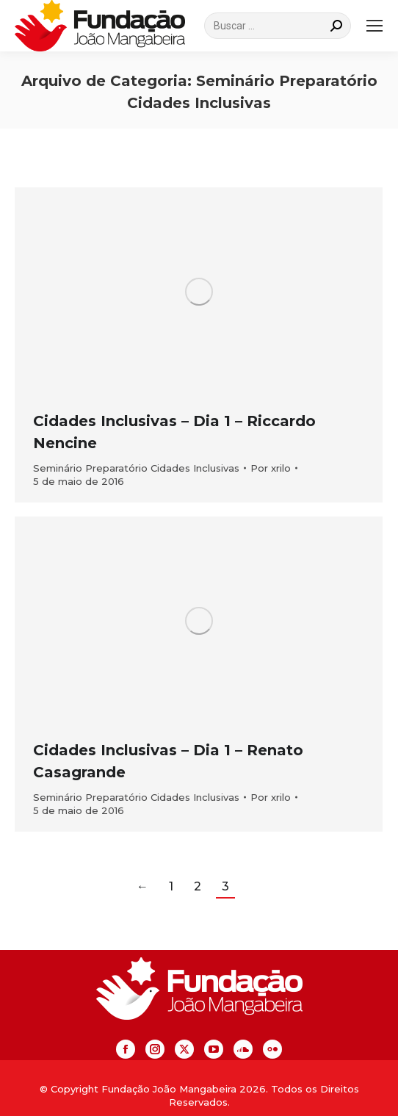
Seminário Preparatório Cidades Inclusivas (136, 468)
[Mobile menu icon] (374, 26)
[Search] (277, 25)
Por (270, 468)
